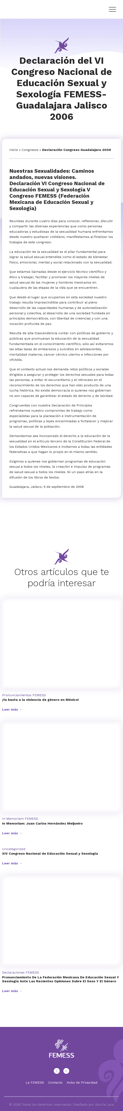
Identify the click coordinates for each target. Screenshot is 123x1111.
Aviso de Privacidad (82, 1082)
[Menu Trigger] (112, 9)
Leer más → (12, 709)
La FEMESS (35, 1082)
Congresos (30, 150)
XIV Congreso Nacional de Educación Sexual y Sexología (50, 853)
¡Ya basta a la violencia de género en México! (40, 700)
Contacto (55, 1082)
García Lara (104, 1104)
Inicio (13, 150)
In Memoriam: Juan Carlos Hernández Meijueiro (42, 823)
